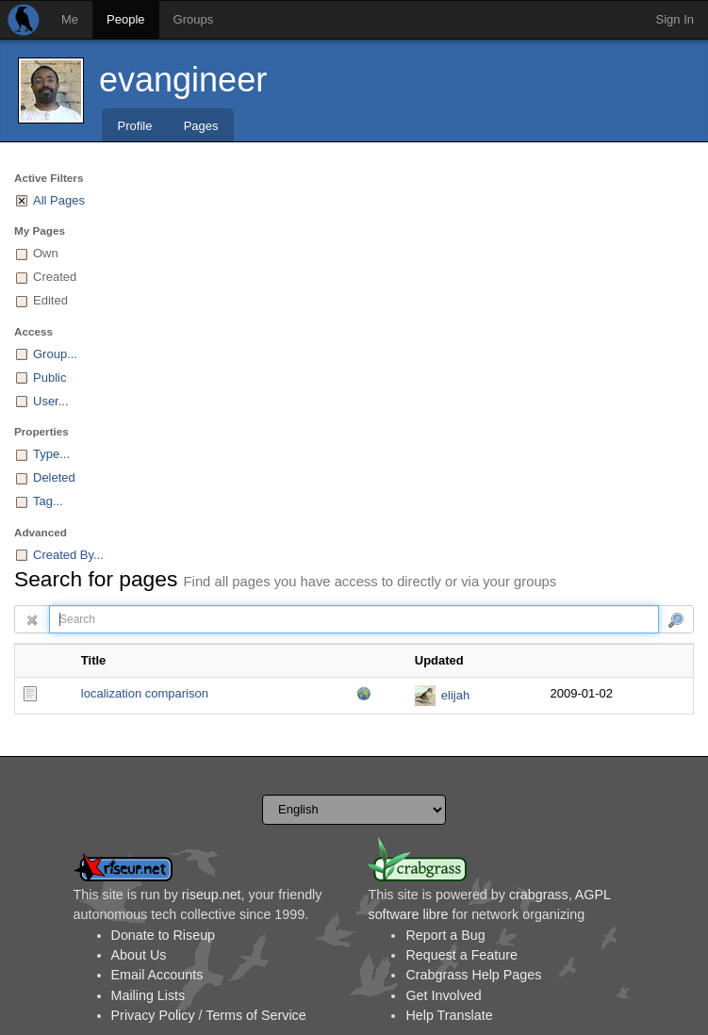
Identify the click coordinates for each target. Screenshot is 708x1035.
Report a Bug (445, 935)
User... (51, 401)
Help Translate (448, 1015)
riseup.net (211, 894)
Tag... (48, 501)
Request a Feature (461, 954)
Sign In (675, 19)
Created (54, 277)
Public (49, 377)
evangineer (183, 79)
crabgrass (538, 894)
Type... (51, 454)
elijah (455, 695)
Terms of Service (255, 1015)
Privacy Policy (153, 1015)
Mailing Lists (148, 995)
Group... (55, 354)
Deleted (54, 477)
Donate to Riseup (163, 935)
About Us (139, 954)
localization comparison (144, 693)
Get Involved (443, 995)
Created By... (68, 555)
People (125, 19)
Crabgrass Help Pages (473, 974)
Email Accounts (157, 974)
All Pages (59, 200)
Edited (50, 300)
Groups (193, 19)
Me (69, 19)
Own (45, 253)
